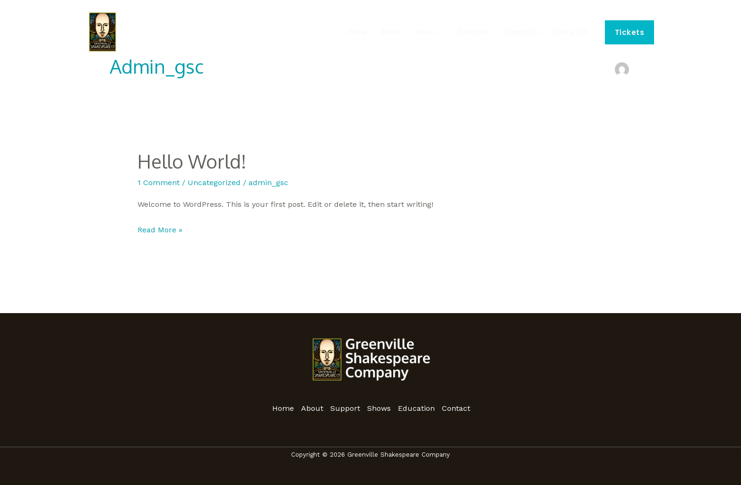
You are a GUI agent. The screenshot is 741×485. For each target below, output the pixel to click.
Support (345, 408)
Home (386, 32)
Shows (443, 32)
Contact (456, 408)
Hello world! (192, 161)
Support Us (530, 32)
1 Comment (159, 182)
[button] (630, 32)
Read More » (160, 228)
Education (487, 32)
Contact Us (573, 32)
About (414, 32)
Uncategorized (214, 182)
